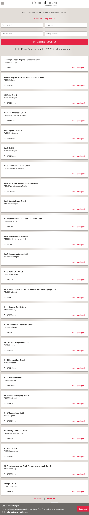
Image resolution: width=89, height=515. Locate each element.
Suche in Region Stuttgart (44, 42)
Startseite (26, 13)
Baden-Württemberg (41, 13)
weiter (51, 498)
